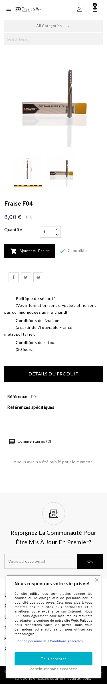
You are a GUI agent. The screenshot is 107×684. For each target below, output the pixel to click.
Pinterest (38, 277)
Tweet (26, 277)
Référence (17, 396)
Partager (14, 277)
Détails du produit (53, 373)
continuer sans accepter (53, 668)
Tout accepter (53, 659)
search (96, 39)
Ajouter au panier (29, 251)
